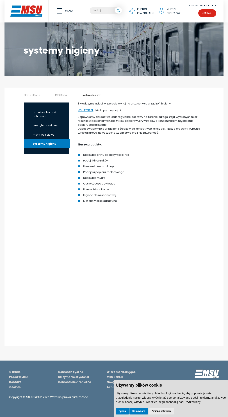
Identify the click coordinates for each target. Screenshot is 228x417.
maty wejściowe (43, 134)
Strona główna (32, 95)
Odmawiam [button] (138, 411)
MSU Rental (61, 95)
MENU (65, 10)
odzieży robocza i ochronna (44, 114)
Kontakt (207, 13)
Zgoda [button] (122, 411)
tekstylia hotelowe (45, 125)
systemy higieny (92, 95)
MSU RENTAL (85, 110)
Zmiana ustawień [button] (161, 411)
